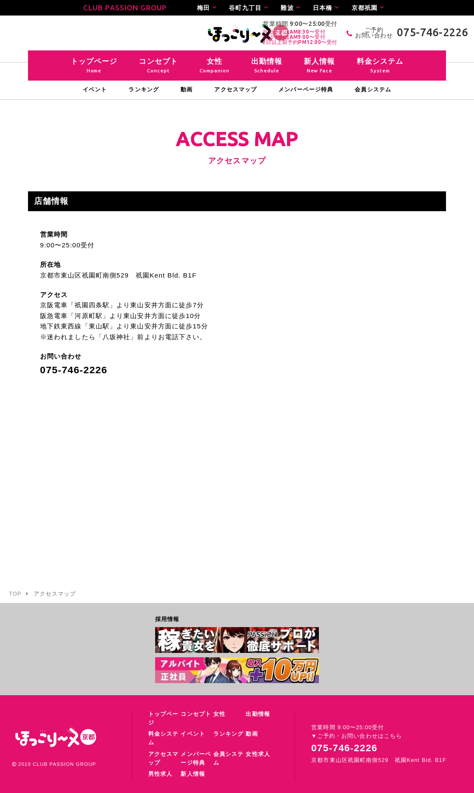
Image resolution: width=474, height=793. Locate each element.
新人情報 (193, 774)
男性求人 (160, 774)
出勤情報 (258, 714)
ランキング (228, 734)
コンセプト (196, 714)
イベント (193, 734)
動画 (252, 734)
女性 (219, 714)
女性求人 (258, 754)
